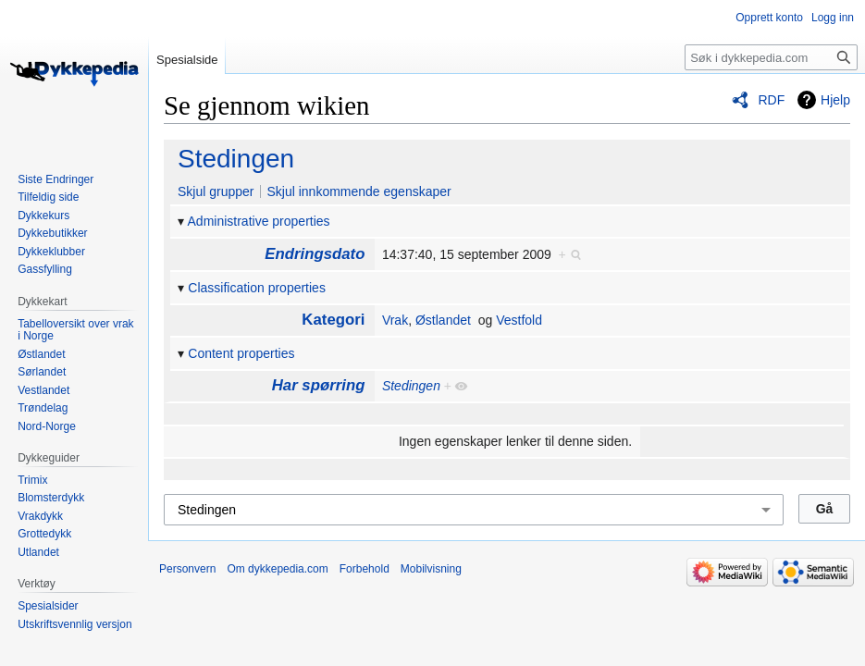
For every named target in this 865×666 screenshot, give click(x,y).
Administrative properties (259, 221)
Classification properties (257, 287)
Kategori (333, 319)
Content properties (241, 353)
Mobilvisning (431, 568)
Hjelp (835, 99)
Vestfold (519, 320)
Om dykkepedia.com (277, 568)
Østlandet (443, 320)
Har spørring (318, 385)
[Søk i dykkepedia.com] (771, 57)
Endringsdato (315, 254)
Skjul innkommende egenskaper (358, 191)
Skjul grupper (216, 191)
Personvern (187, 568)
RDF (771, 99)
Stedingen (236, 158)
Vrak (395, 320)
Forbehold (364, 568)
